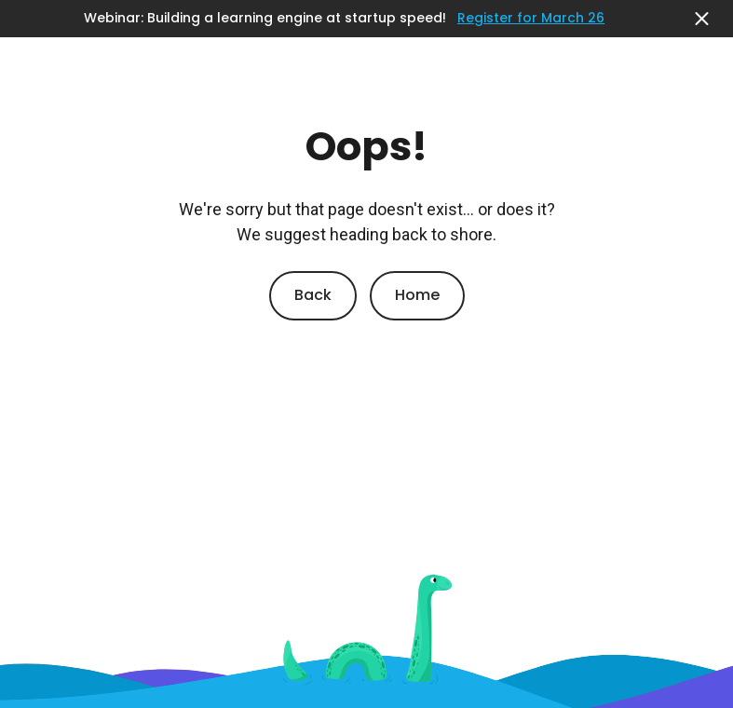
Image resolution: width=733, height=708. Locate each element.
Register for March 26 (530, 18)
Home (417, 295)
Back (313, 295)
